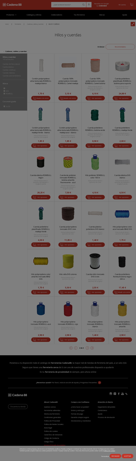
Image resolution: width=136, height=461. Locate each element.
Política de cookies (109, 451)
